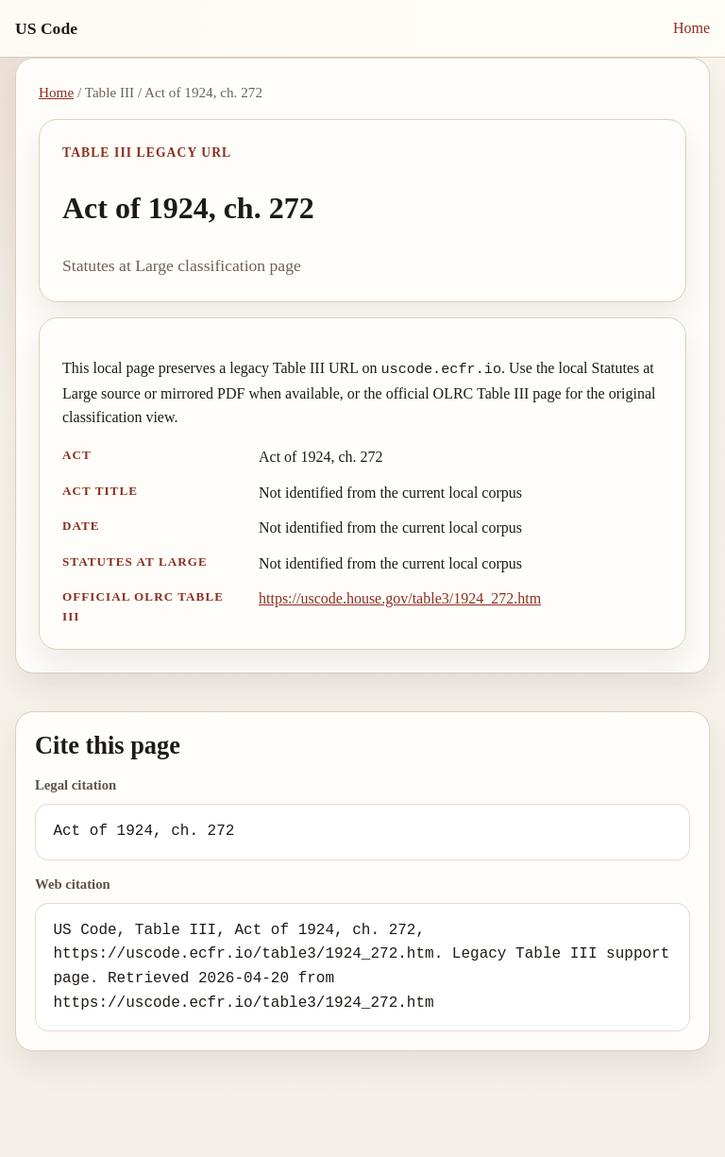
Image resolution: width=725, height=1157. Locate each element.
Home (691, 28)
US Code (46, 28)
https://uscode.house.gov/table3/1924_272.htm (400, 598)
